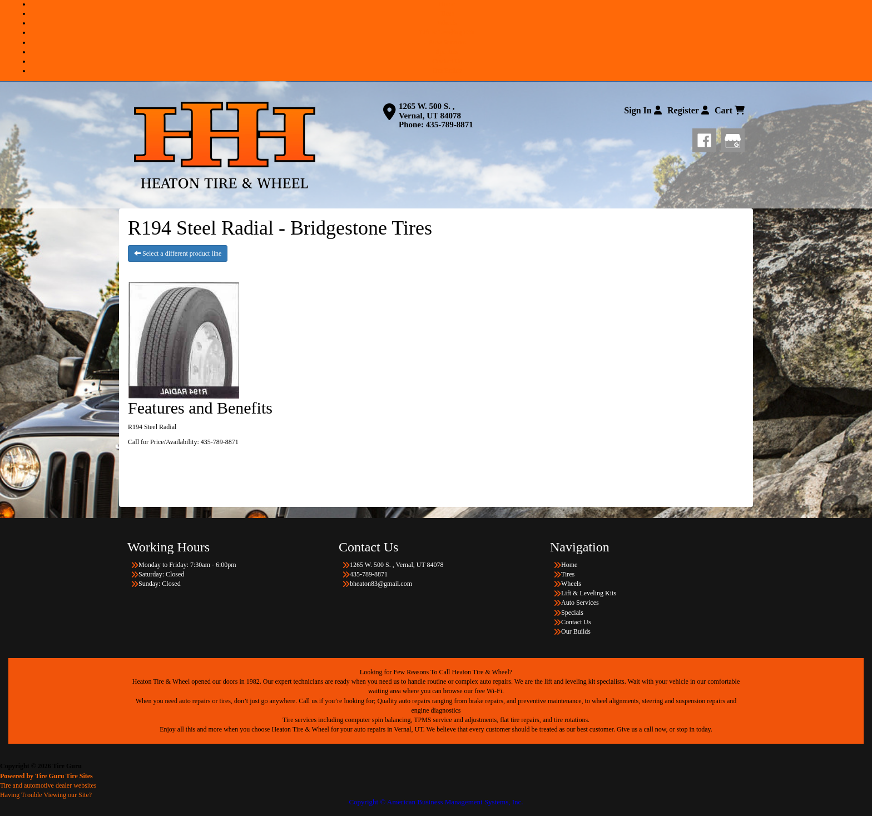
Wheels (447, 23)
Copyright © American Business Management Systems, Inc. (436, 802)
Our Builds (447, 70)
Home (447, 4)
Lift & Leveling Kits (447, 32)
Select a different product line (177, 253)
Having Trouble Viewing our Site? (46, 795)
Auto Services (447, 42)
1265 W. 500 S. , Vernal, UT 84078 (430, 111)
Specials (447, 52)
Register (688, 110)
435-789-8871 (449, 124)
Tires (447, 13)
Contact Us (447, 61)
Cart (730, 110)
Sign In (642, 110)
